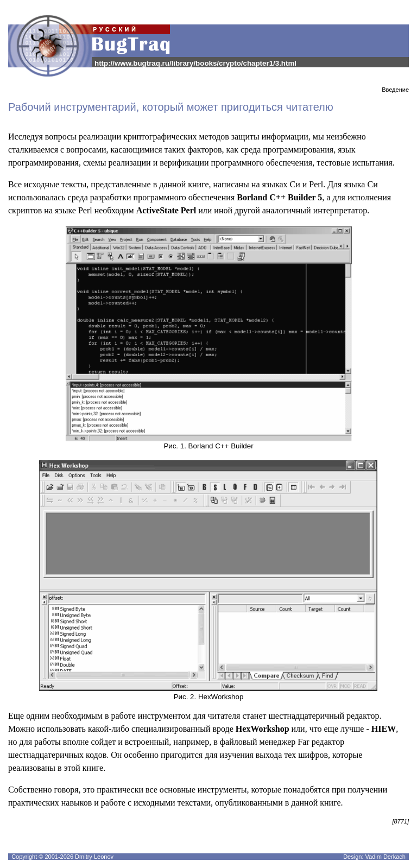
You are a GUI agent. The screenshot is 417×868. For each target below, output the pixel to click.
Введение (395, 89)
